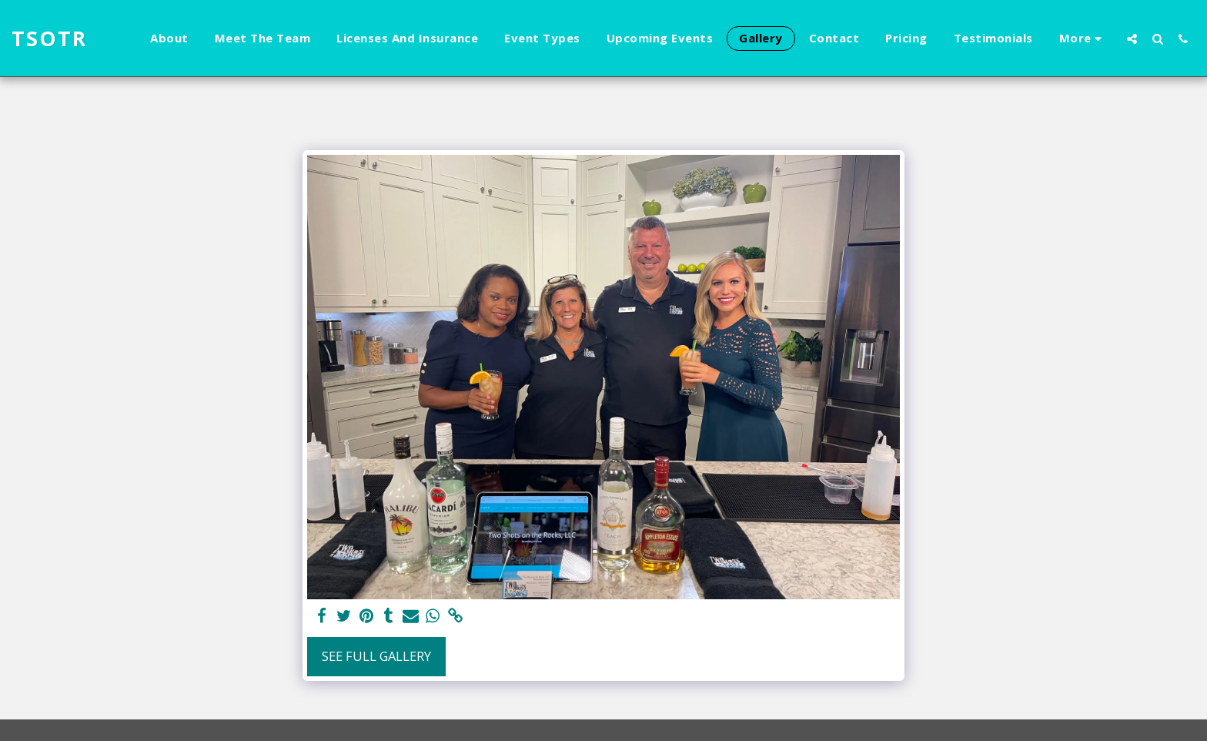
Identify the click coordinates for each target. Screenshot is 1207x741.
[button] (1132, 38)
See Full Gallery (376, 656)
